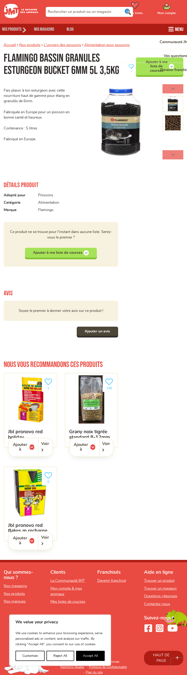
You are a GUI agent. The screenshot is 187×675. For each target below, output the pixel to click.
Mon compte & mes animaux (66, 591)
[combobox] (89, 12)
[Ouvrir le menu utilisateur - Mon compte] (173, 10)
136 (110, 383)
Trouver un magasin (160, 588)
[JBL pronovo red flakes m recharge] (30, 504)
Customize (30, 655)
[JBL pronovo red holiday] (30, 410)
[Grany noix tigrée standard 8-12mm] (91, 410)
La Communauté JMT (67, 580)
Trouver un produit (159, 580)
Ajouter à (25, 447)
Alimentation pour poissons (107, 44)
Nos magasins (50, 29)
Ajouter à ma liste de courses (160, 66)
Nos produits (29, 44)
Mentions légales (72, 667)
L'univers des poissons (62, 44)
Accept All (90, 655)
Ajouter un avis (96, 331)
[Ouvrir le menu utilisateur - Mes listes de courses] (147, 10)
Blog (80, 29)
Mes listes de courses (67, 601)
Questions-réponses (160, 596)
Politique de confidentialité (108, 667)
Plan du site (94, 672)
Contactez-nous (157, 604)
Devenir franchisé (111, 580)
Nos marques (15, 601)
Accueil (10, 44)
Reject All (60, 655)
